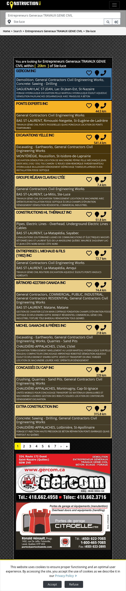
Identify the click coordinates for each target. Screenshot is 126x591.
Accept (52, 584)
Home (6, 31)
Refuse (73, 584)
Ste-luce (91, 31)
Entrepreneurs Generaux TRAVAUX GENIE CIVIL (53, 31)
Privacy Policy (66, 576)
